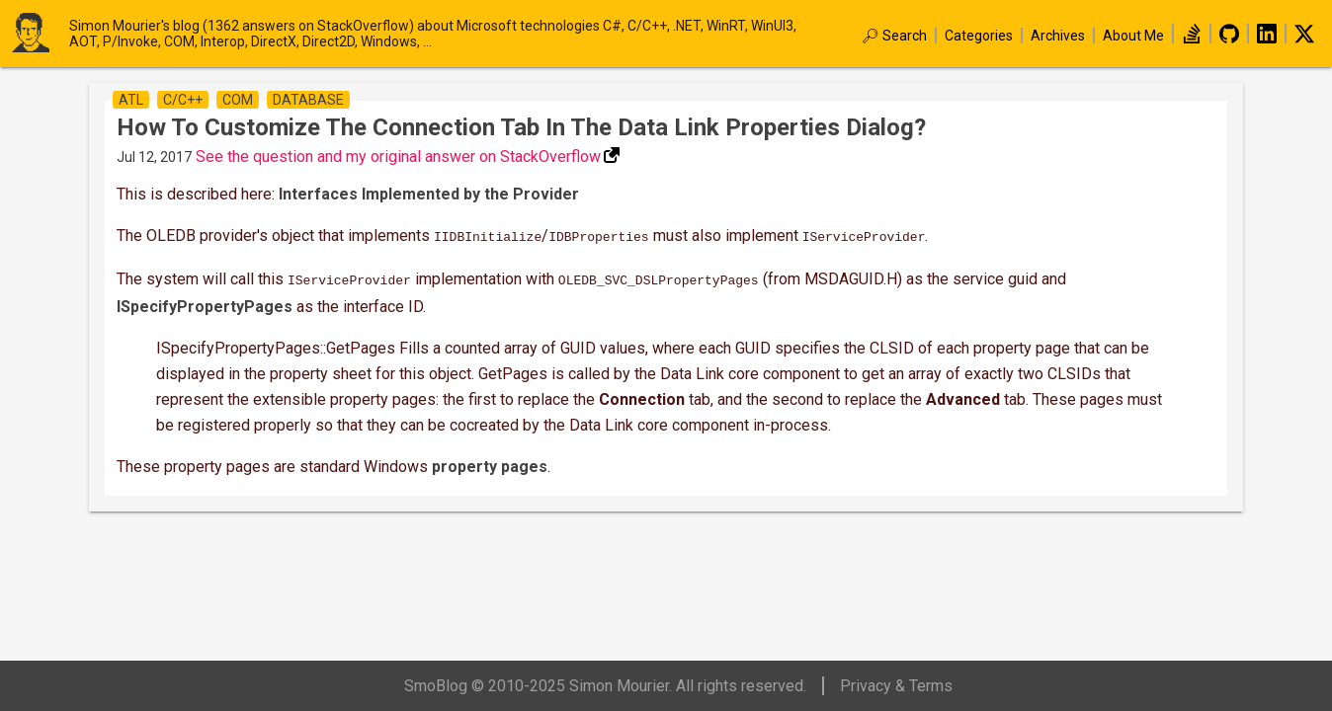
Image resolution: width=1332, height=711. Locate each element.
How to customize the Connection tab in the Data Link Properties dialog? (521, 127)
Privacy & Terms (896, 685)
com (237, 100)
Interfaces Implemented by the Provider (429, 194)
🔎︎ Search (894, 35)
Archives (1058, 35)
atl (131, 100)
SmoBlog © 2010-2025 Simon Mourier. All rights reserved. (605, 685)
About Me (1133, 35)
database (308, 100)
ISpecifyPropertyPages (204, 302)
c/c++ (183, 100)
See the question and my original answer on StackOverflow (398, 156)
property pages (489, 462)
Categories (979, 35)
